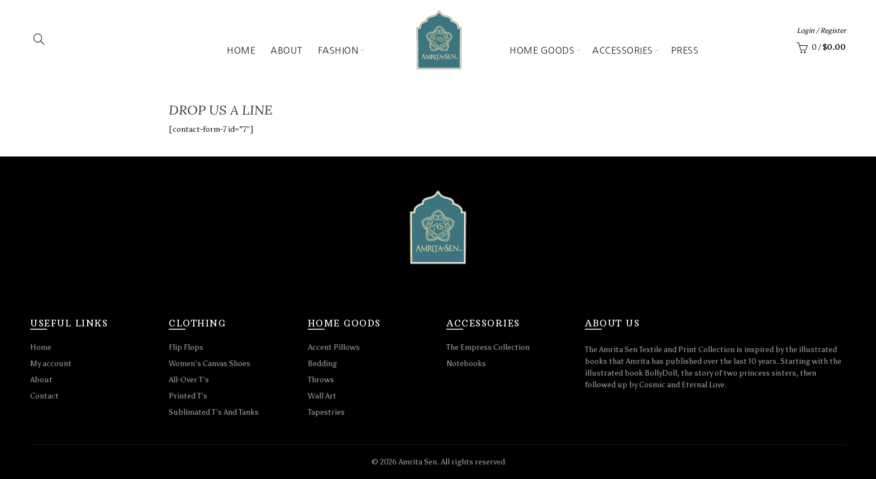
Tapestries (326, 412)
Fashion (338, 50)
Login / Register (821, 30)
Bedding (322, 363)
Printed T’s (188, 396)
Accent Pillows (334, 347)
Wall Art (322, 396)
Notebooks (466, 363)
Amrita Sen (417, 462)
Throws (321, 380)
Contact (44, 396)
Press (685, 50)
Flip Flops (186, 347)
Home (241, 50)
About (286, 50)
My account (51, 363)
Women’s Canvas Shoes (209, 363)
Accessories (622, 50)
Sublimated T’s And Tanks (214, 412)
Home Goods (542, 50)
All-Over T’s (189, 380)
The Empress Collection (488, 347)
